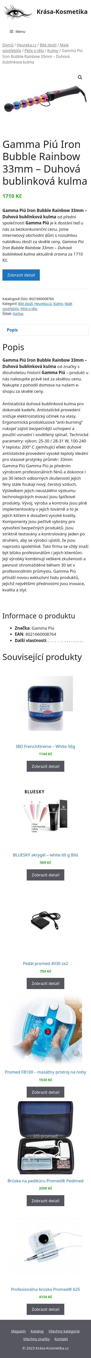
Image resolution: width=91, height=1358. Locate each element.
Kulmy (52, 50)
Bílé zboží (48, 45)
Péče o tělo (34, 50)
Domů (7, 45)
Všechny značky (36, 1338)
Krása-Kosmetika (62, 11)
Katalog (37, 1331)
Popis (12, 330)
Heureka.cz (26, 45)
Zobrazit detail (21, 275)
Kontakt (61, 1338)
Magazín (18, 1331)
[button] (80, 77)
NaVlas (18, 313)
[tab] (45, 329)
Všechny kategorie (64, 1331)
